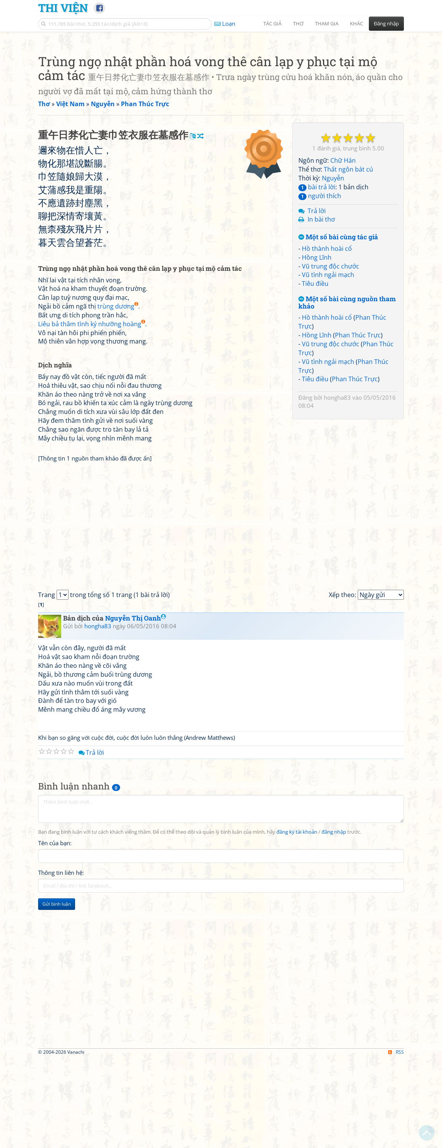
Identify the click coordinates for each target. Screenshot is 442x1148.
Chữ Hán (343, 268)
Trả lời (317, 318)
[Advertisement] (221, 90)
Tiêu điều (315, 391)
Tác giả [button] (272, 23)
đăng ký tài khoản (296, 1047)
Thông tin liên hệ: (61, 1088)
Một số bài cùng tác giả (338, 345)
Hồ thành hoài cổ (327, 356)
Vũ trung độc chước (330, 374)
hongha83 (337, 505)
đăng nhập (333, 1047)
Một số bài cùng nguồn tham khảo (347, 410)
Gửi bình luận (56, 1119)
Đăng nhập (386, 23)
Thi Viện (63, 7)
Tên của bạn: (55, 1058)
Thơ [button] (298, 23)
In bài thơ (321, 327)
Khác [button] (356, 23)
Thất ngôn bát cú (348, 277)
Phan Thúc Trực (358, 443)
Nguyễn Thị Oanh (135, 833)
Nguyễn (333, 286)
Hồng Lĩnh (317, 365)
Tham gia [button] (326, 23)
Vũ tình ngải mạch (328, 382)
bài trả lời (316, 294)
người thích (319, 303)
